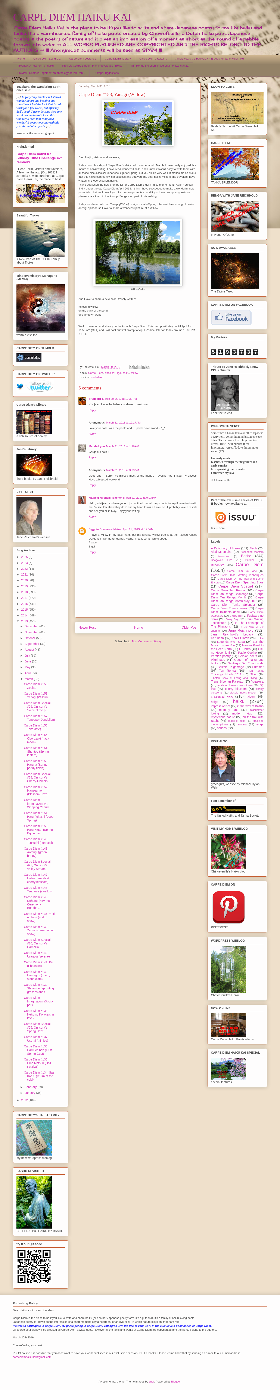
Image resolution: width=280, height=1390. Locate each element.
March (29, 679)
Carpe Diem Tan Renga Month (237, 595)
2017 (25, 598)
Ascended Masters (252, 551)
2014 (25, 615)
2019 (25, 586)
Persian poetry (221, 656)
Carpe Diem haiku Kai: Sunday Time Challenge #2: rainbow (39, 158)
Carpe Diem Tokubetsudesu (237, 610)
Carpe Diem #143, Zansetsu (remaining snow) (39, 930)
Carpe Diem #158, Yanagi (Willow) (36, 695)
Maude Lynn (97, 446)
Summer (258, 667)
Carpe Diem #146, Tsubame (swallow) (38, 889)
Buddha (250, 560)
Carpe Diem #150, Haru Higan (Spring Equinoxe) (38, 829)
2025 (25, 557)
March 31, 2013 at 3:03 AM (122, 470)
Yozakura (257, 681)
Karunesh (217, 638)
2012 (25, 1100)
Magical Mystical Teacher (105, 497)
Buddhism (217, 565)
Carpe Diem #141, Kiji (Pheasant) (38, 964)
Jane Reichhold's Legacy (232, 634)
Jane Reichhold (240, 630)
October (30, 638)
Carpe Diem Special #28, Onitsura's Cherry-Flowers (37, 777)
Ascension (224, 556)
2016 (25, 604)
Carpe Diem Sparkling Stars (245, 582)
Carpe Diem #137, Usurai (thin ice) (36, 1038)
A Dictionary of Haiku (225, 548)
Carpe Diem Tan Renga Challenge (237, 592)
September (32, 644)
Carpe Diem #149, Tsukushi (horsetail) (38, 840)
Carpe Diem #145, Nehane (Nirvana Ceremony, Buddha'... (37, 902)
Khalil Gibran (240, 638)
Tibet (253, 674)
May (28, 667)
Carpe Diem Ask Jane (242, 571)
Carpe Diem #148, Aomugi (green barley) (36, 852)
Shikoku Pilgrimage (231, 667)
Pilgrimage (218, 659)
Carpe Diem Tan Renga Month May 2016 (237, 599)
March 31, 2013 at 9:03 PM (139, 497)
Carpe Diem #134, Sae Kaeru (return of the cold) (39, 1076)
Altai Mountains (221, 551)
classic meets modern (243, 692)
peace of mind (236, 720)
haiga (214, 702)
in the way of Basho (250, 706)
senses (222, 728)
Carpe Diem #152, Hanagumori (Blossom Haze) (36, 790)
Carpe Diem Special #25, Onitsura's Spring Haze (37, 1027)
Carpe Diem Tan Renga (228, 590)
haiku (125, 372)
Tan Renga (227, 670)
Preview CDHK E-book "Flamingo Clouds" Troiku (92, 65)
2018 (25, 592)
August (30, 649)
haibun (250, 696)
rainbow (242, 724)
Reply (92, 410)
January (30, 1093)
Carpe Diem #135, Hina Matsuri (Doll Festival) (37, 1063)
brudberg (95, 398)
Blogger (176, 1381)
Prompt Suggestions (106, 73)
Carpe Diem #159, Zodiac (36, 685)
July (28, 655)
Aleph (253, 548)
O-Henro (245, 649)
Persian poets (247, 656)
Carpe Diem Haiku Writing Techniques (237, 575)
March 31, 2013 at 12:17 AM (123, 422)
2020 (25, 580)
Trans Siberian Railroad (227, 681)
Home (21, 58)
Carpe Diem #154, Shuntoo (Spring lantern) (36, 751)
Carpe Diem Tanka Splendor (233, 604)
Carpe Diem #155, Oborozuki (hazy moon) (36, 738)
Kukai (260, 638)
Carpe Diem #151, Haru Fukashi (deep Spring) (38, 816)
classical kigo (113, 372)
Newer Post (87, 627)
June (28, 661)
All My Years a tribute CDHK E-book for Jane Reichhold (209, 58)
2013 (25, 621)
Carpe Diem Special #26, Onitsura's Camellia (37, 943)
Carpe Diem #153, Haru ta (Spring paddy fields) (36, 764)
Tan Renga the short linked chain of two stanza (160, 65)
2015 (25, 609)
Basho (246, 556)
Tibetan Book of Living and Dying (234, 678)
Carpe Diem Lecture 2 (82, 58)
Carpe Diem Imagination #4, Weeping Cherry (36, 803)
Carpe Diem (95, 372)
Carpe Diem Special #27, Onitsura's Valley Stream (37, 865)
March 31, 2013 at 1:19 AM (122, 446)
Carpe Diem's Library (118, 58)
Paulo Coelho (247, 652)
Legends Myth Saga (231, 641)
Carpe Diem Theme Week (229, 608)
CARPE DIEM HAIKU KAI (72, 17)
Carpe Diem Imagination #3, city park (38, 1001)
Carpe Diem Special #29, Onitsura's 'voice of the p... (37, 706)
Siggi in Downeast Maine (105, 529)
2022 (25, 568)
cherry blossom (236, 689)
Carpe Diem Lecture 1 (46, 58)
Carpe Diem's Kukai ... (153, 58)
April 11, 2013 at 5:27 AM (137, 529)
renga (260, 724)
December (32, 626)
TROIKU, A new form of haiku (36, 65)
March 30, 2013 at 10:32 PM (119, 398)
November (32, 632)
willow (134, 372)
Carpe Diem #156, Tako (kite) (36, 727)
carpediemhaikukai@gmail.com (32, 1357)
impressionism (220, 706)
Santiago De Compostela (246, 663)
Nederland (96, 377)
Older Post (189, 627)
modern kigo (242, 713)
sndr (151, 1381)
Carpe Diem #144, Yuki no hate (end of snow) (39, 917)
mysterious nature (223, 717)
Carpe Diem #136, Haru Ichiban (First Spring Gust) (38, 1050)
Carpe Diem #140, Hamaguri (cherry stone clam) (37, 975)
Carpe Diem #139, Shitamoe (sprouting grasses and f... (39, 988)
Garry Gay (232, 619)
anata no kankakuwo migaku (234, 685)
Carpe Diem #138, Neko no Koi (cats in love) (39, 1014)
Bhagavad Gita (221, 560)
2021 (25, 574)
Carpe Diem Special (235, 586)
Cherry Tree (236, 615)
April (28, 673)
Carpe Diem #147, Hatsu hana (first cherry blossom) (36, 878)
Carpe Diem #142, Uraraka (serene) (37, 954)
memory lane (228, 709)
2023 (25, 563)
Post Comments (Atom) (146, 641)
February (31, 1087)
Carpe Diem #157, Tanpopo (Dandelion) (39, 717)
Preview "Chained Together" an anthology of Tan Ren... (51, 73)
